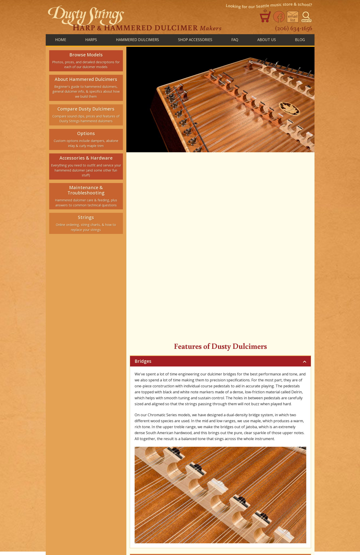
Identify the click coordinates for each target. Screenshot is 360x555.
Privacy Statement (269, 541)
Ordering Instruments (151, 473)
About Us (266, 39)
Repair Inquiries (116, 468)
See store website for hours (74, 535)
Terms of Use (297, 541)
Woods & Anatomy (194, 432)
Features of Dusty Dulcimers (220, 441)
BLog (300, 39)
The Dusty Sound (231, 432)
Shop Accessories (196, 459)
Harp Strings (144, 468)
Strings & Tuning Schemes (274, 432)
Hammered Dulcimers (150, 459)
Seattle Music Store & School (233, 468)
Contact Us (182, 473)
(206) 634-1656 (293, 27)
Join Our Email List (211, 473)
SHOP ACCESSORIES (195, 39)
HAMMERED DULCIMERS (137, 39)
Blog (268, 459)
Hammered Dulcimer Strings (182, 468)
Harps (113, 459)
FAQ (234, 39)
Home (60, 39)
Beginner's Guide (158, 432)
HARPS (91, 39)
